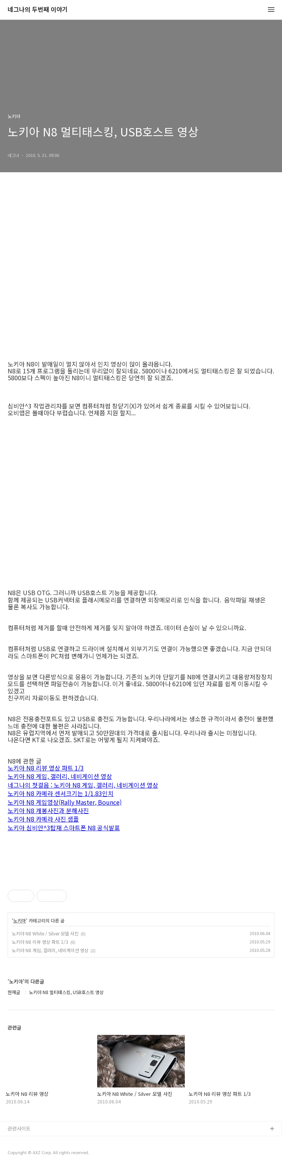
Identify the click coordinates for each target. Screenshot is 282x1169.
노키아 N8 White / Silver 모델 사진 (45, 933)
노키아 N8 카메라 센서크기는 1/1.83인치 (61, 794)
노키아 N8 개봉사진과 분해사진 (48, 811)
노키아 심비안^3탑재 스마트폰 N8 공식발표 (64, 828)
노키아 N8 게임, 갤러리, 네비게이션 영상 (60, 777)
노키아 (19, 921)
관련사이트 (19, 1128)
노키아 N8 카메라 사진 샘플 (43, 819)
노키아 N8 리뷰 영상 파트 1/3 (46, 768)
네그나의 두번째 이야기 (38, 10)
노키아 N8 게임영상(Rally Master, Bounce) (65, 803)
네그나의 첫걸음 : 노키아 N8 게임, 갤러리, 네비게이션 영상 (83, 785)
